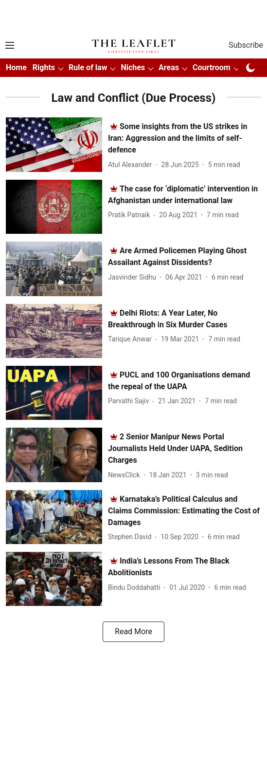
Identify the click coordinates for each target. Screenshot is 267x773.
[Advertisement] (134, 16)
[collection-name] (134, 97)
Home (16, 67)
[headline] (177, 138)
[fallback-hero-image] (57, 144)
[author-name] (132, 165)
